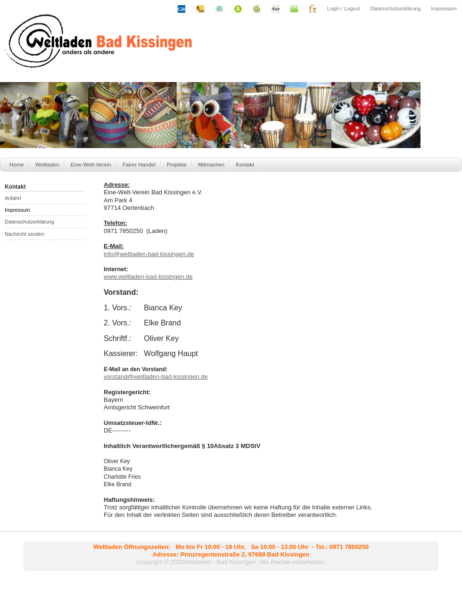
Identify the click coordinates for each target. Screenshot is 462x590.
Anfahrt (13, 198)
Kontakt (245, 164)
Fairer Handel (139, 164)
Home (16, 164)
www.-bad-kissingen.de (148, 276)
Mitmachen (211, 164)
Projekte (177, 164)
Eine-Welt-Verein (91, 164)
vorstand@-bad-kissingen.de (156, 376)
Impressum (444, 8)
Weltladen (47, 164)
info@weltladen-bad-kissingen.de (149, 254)
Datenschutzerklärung (396, 8)
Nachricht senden (24, 234)
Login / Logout (343, 8)
